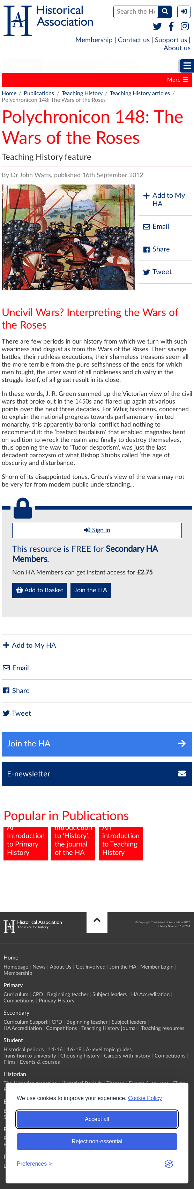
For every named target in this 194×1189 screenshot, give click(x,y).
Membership (94, 40)
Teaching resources (163, 1028)
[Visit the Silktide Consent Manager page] (169, 1164)
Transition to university (29, 1056)
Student (118, 65)
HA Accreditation (150, 994)
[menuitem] (22, 66)
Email (155, 227)
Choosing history (80, 1056)
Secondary (70, 65)
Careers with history (127, 1056)
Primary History (24, 80)
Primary (23, 65)
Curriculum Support (25, 1022)
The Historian (122, 80)
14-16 (55, 1049)
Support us (171, 40)
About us (177, 48)
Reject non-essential (97, 1141)
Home (9, 93)
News (39, 967)
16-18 (74, 1049)
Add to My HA (163, 200)
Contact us (134, 40)
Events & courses (40, 1062)
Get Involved (90, 967)
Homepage (15, 967)
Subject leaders (109, 994)
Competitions (19, 1000)
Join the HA (90, 590)
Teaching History (74, 80)
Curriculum (15, 994)
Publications (39, 93)
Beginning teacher (67, 994)
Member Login (156, 967)
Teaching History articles (140, 93)
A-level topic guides (109, 1049)
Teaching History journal (109, 1028)
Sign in (97, 530)
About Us (61, 967)
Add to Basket (39, 590)
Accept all (97, 1119)
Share (156, 249)
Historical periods (23, 1049)
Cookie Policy (145, 1098)
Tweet (157, 272)
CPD (37, 994)
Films (9, 1062)
